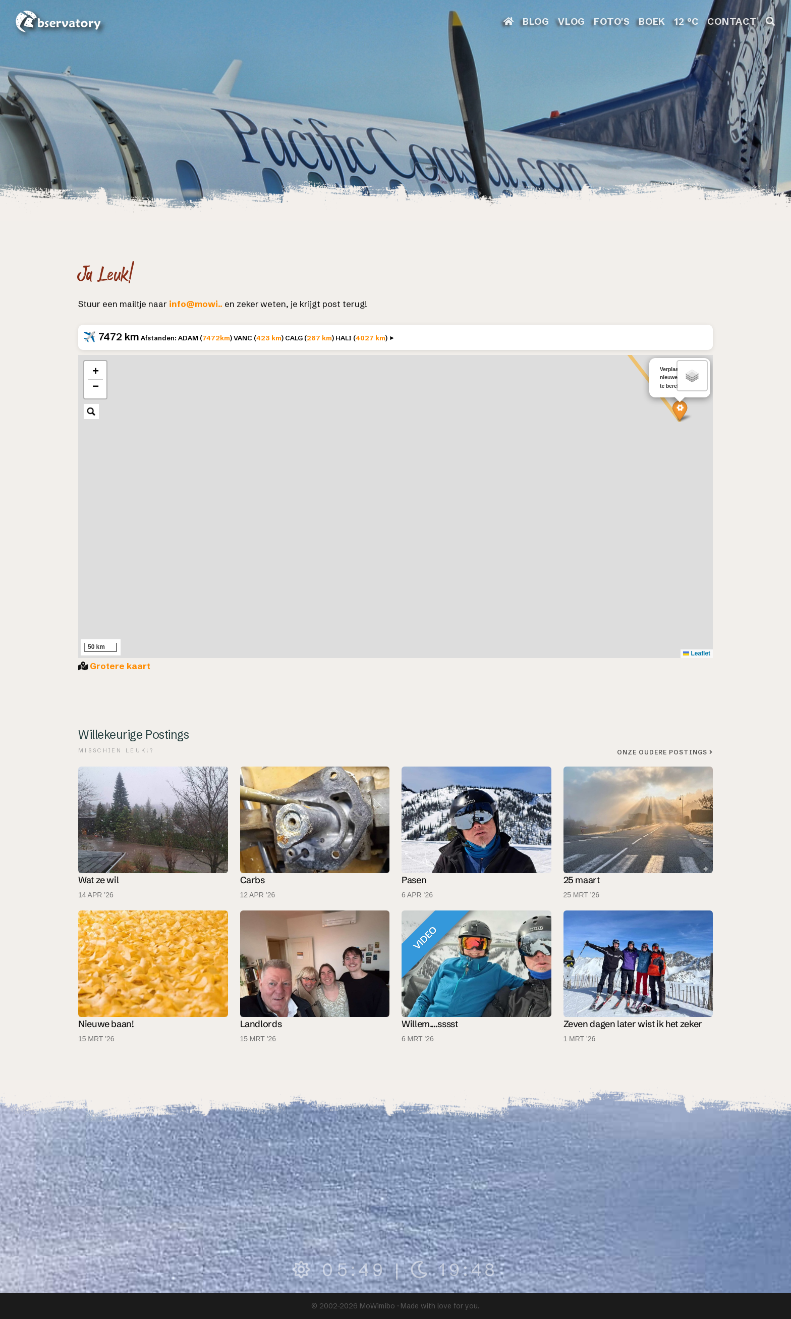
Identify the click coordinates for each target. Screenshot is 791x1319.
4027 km (370, 338)
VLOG (571, 21)
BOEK (652, 21)
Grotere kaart (120, 666)
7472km (216, 338)
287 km (319, 338)
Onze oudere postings (665, 752)
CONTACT (732, 21)
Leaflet (696, 653)
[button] (680, 410)
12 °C (686, 21)
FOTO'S (612, 21)
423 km (268, 338)
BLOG (536, 21)
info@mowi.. (195, 303)
